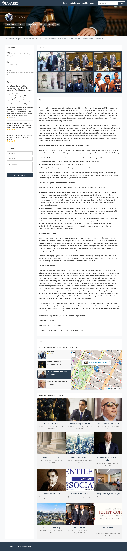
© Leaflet (108, 388)
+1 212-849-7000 (12, 64)
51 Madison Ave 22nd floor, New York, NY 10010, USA (19, 55)
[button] (96, 368)
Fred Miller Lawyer (14, 39)
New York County (32, 24)
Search (121, 3)
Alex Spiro (99, 39)
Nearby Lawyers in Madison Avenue (80, 39)
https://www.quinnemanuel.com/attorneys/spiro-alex (20, 73)
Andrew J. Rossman (98, 362)
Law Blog (85, 3)
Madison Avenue (54, 24)
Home (65, 3)
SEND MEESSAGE (19, 175)
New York (21, 24)
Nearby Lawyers (74, 3)
